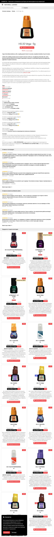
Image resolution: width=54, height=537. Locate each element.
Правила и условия (5, 535)
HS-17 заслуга (14, 341)
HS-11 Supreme (40, 341)
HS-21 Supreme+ (40, 467)
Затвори (14, 532)
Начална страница (6, 11)
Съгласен (6, 532)
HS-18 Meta (14, 383)
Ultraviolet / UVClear (14, 297)
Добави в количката (27, 47)
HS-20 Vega (40, 296)
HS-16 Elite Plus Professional (14, 250)
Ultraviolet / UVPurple (40, 251)
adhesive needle (26, 72)
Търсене (25, 7)
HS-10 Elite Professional (13, 467)
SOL (25, 535)
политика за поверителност (17, 535)
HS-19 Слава (40, 383)
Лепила (13, 11)
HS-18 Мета (40, 511)
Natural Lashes (11, 4)
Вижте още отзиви (7, 187)
